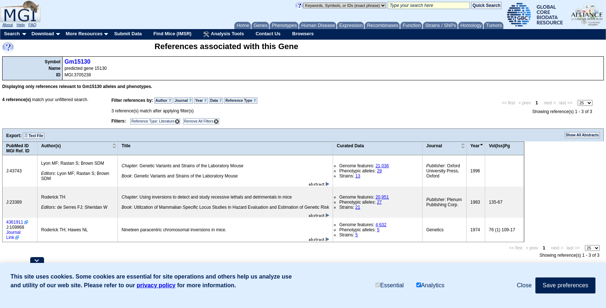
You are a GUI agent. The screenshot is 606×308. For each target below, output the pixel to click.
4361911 (14, 222)
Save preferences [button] (565, 285)
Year (201, 101)
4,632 (381, 224)
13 (357, 176)
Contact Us (268, 33)
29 (379, 170)
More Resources (84, 33)
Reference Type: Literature (152, 121)
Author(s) (51, 145)
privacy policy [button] (156, 285)
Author (163, 101)
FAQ (32, 25)
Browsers (303, 33)
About (8, 25)
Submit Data (128, 33)
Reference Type (240, 101)
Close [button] (524, 285)
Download (42, 33)
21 (357, 207)
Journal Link (13, 235)
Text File (33, 135)
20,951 (382, 197)
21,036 (382, 165)
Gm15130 (77, 62)
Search (12, 33)
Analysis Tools (223, 34)
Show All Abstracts (582, 135)
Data (216, 101)
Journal (183, 101)
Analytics (430, 285)
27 (379, 202)
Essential (389, 285)
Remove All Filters (199, 121)
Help (20, 25)
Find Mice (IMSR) (172, 33)
